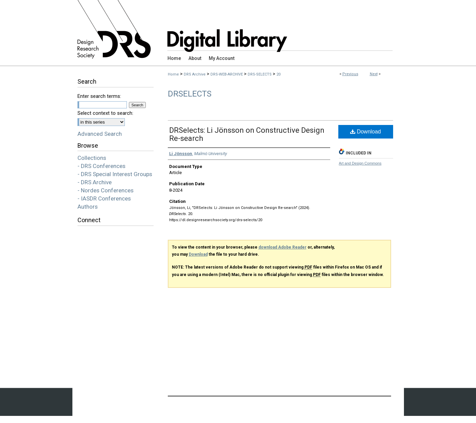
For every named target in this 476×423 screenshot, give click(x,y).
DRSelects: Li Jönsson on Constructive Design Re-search (246, 134)
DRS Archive (195, 74)
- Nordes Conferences (105, 190)
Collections (91, 157)
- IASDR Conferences (104, 198)
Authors (87, 206)
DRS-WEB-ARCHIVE (226, 74)
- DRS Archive (94, 182)
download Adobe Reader (282, 247)
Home (173, 74)
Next (374, 74)
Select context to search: (105, 113)
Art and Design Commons (360, 163)
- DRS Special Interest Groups (114, 174)
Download (365, 131)
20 (278, 74)
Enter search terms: (99, 96)
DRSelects (189, 94)
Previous (350, 74)
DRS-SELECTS (260, 74)
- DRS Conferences (101, 166)
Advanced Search (99, 133)
